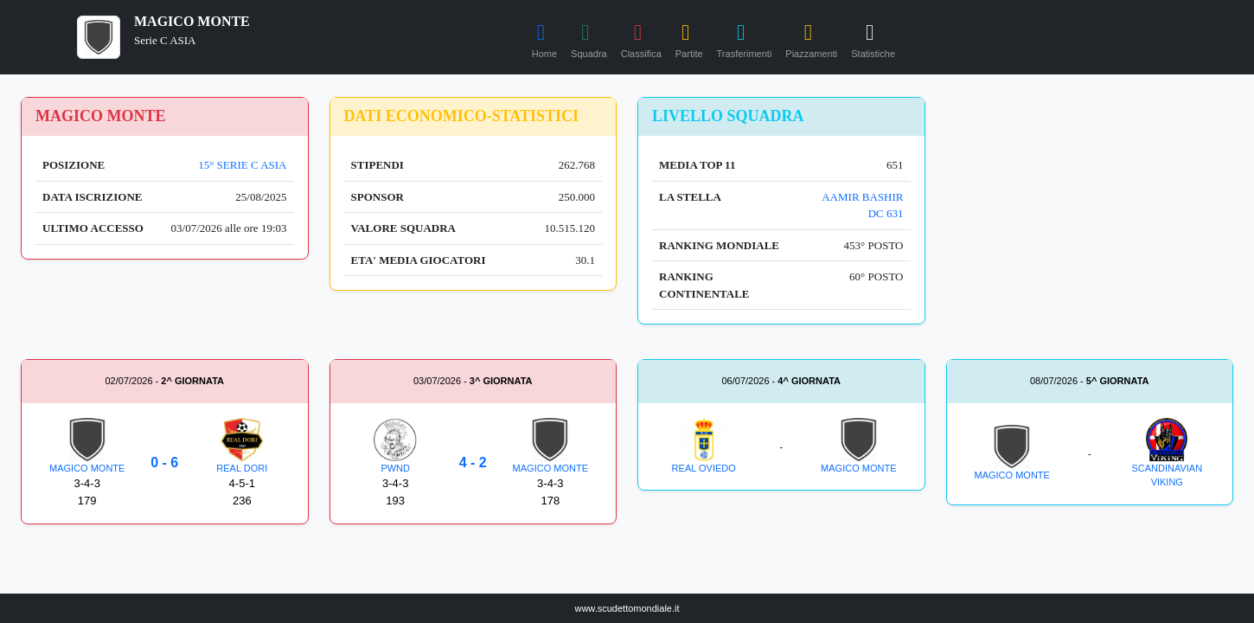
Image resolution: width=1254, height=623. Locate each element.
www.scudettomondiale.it (626, 608)
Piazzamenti (811, 38)
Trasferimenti (744, 38)
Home (544, 38)
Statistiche (873, 38)
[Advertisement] (1090, 205)
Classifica (641, 38)
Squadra (589, 38)
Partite (689, 38)
